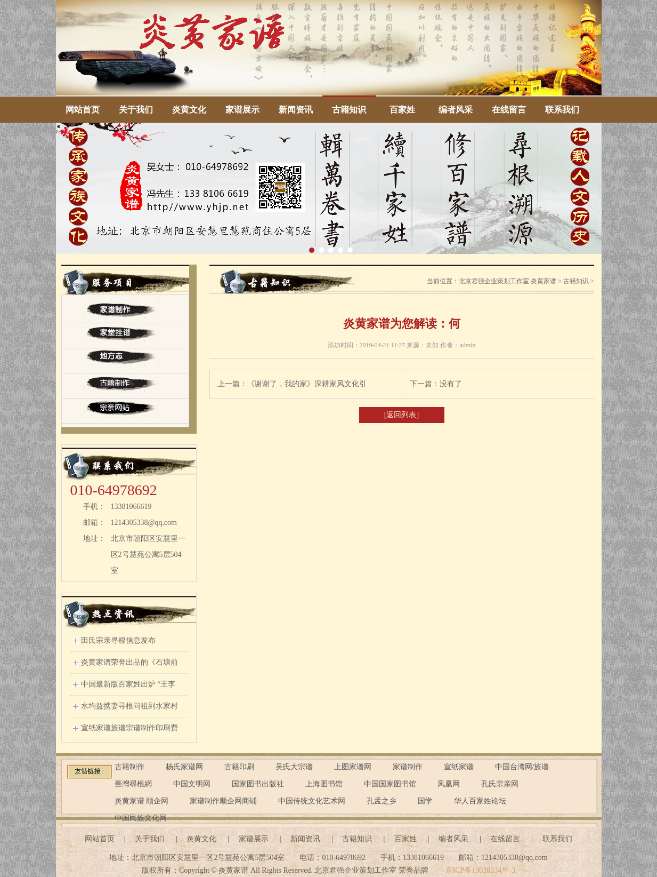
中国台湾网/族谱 (522, 767)
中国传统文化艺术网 (311, 801)
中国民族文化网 (141, 818)
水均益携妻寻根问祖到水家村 (129, 706)
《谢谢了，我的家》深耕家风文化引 (307, 384)
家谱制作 (408, 767)
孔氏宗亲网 (499, 784)
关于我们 (136, 109)
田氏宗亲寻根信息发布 (118, 640)
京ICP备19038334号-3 (480, 870)
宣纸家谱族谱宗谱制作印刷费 (129, 728)
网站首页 (83, 109)
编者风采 (456, 109)
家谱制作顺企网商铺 (223, 801)
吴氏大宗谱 (294, 767)
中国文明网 (191, 784)
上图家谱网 (352, 767)
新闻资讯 (296, 109)
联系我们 (562, 109)
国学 (425, 801)
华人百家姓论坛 (480, 801)
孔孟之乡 (381, 801)
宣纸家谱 (459, 767)
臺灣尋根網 (133, 784)
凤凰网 (448, 784)
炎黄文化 (189, 109)
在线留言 (509, 109)
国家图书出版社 (258, 784)
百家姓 (402, 109)
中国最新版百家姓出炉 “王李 (128, 684)
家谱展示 (242, 109)
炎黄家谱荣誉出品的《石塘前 (129, 662)
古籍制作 (129, 767)
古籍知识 (349, 109)
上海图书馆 (324, 784)
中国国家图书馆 (390, 784)
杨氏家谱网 (184, 767)
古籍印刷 (239, 767)
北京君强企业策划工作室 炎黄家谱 (507, 281)
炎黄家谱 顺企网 (142, 801)
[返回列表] (401, 415)
